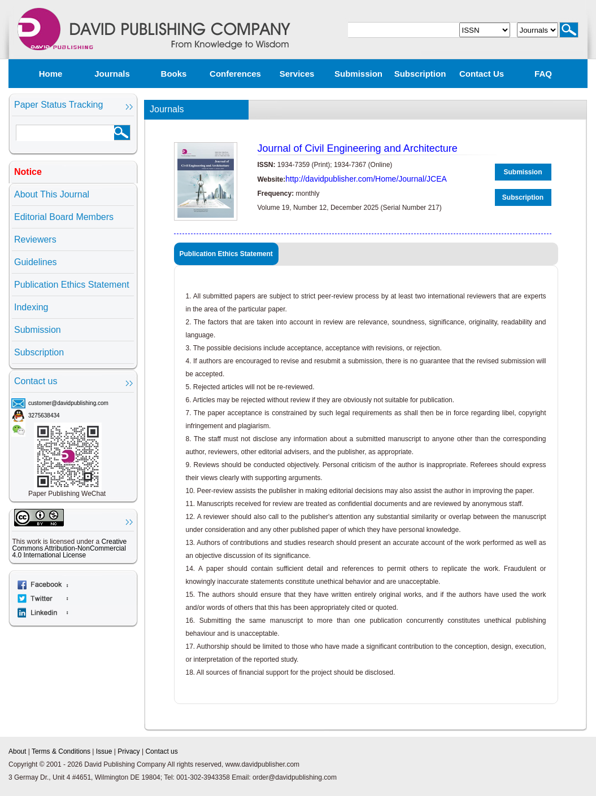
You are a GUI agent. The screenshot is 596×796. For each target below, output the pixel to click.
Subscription (420, 73)
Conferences (235, 73)
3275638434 (44, 415)
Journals (112, 73)
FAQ (543, 73)
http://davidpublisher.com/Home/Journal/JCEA (366, 178)
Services (297, 73)
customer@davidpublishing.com (68, 403)
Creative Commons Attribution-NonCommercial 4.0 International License (69, 548)
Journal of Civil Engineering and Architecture (358, 148)
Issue (104, 751)
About (17, 751)
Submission (358, 73)
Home (51, 73)
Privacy (129, 751)
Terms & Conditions (61, 751)
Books (174, 73)
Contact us (481, 73)
